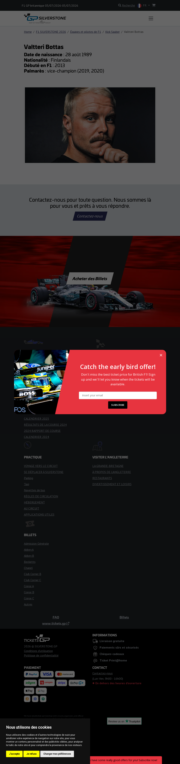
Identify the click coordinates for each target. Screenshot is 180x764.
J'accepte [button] (14, 754)
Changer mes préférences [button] (57, 754)
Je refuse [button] (31, 754)
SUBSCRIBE (117, 405)
